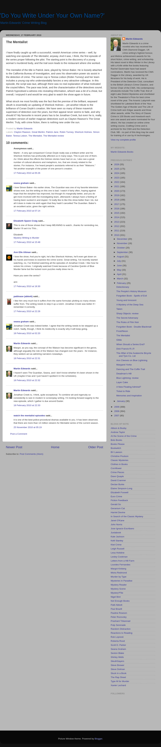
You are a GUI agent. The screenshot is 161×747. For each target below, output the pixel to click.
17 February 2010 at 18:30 (27, 286)
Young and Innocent (126, 300)
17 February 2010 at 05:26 (27, 173)
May (119, 270)
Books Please (118, 444)
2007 (117, 415)
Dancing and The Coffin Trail (130, 369)
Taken (119, 309)
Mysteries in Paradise (121, 580)
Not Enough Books (120, 601)
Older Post (95, 447)
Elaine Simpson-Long (121, 488)
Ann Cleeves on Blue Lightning (131, 360)
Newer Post (14, 447)
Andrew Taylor (118, 432)
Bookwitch (116, 448)
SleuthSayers (117, 661)
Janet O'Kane (117, 520)
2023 (117, 177)
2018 (117, 199)
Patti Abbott (116, 605)
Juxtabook (116, 532)
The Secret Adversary (127, 318)
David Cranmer (118, 480)
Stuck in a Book (118, 673)
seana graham (21, 183)
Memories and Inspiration (129, 395)
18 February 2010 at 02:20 (27, 333)
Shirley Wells (117, 657)
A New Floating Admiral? (128, 387)
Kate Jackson (117, 536)
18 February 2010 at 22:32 (27, 380)
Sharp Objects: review (127, 313)
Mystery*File (117, 593)
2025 (117, 169)
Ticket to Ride (123, 391)
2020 (117, 191)
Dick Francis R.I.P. (125, 348)
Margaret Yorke (124, 364)
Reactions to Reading (121, 633)
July (119, 261)
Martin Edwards (22, 343)
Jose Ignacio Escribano (122, 528)
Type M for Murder (120, 681)
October (121, 247)
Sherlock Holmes (83, 132)
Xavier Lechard (118, 685)
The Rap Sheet (118, 677)
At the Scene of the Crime (124, 436)
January (121, 401)
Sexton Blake (117, 653)
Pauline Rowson (119, 613)
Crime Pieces (117, 472)
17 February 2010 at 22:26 (27, 311)
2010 (117, 235)
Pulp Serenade (118, 625)
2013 (117, 222)
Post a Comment (18, 434)
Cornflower (116, 468)
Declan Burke (117, 484)
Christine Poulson (119, 456)
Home (55, 447)
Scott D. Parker (118, 645)
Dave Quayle (117, 476)
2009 (117, 407)
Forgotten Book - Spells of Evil (131, 295)
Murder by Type (118, 576)
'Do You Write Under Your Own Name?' (52, 15)
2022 (117, 182)
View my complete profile (123, 139)
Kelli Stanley (117, 540)
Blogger (98, 738)
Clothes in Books (119, 464)
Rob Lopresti (117, 637)
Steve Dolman (118, 669)
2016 (117, 208)
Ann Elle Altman (22, 252)
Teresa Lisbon (20, 135)
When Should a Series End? (130, 344)
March (120, 278)
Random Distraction (121, 629)
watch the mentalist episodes (29, 415)
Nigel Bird (116, 597)
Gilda (119, 340)
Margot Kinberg (118, 568)
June (119, 265)
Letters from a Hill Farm (122, 560)
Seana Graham (118, 649)
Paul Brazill (116, 609)
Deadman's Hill (123, 373)
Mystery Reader (119, 584)
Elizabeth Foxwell (119, 492)
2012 (117, 226)
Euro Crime (116, 496)
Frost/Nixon (122, 331)
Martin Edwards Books (122, 152)
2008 (117, 411)
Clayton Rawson (22, 132)
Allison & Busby (118, 428)
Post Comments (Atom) (31, 454)
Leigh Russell (117, 548)
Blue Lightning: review (127, 378)
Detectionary (122, 287)
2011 (117, 230)
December (122, 239)
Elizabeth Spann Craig (26, 221)
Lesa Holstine (117, 552)
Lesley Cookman (119, 556)
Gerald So (116, 504)
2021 (117, 186)
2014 (117, 217)
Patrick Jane (52, 132)
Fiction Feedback (119, 500)
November (122, 243)
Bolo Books (116, 440)
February (122, 283)
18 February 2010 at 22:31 (27, 358)
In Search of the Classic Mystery (127, 516)
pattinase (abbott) (23, 296)
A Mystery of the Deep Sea (129, 304)
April (119, 274)
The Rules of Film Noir (127, 322)
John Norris (116, 524)
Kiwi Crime (116, 544)
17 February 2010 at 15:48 (27, 242)
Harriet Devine (118, 512)
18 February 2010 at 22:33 (27, 405)
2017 (117, 204)
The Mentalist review (53, 135)
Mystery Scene (118, 589)
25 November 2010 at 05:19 (28, 427)
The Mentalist (35, 135)
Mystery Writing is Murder (26, 238)
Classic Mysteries (119, 460)
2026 (117, 164)
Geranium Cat (118, 508)
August (121, 256)
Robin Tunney (66, 132)
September (123, 252)
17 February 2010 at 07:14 (27, 210)
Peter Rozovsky (119, 617)
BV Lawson (116, 452)
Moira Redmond (119, 572)
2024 (117, 173)
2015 (117, 213)
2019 (117, 195)
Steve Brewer (117, 665)
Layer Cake (122, 382)
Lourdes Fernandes (120, 564)
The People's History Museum (131, 291)
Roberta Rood (118, 641)
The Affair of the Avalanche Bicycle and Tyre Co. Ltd (133, 354)
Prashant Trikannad (120, 621)
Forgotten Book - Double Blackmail (133, 326)
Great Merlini (38, 132)
